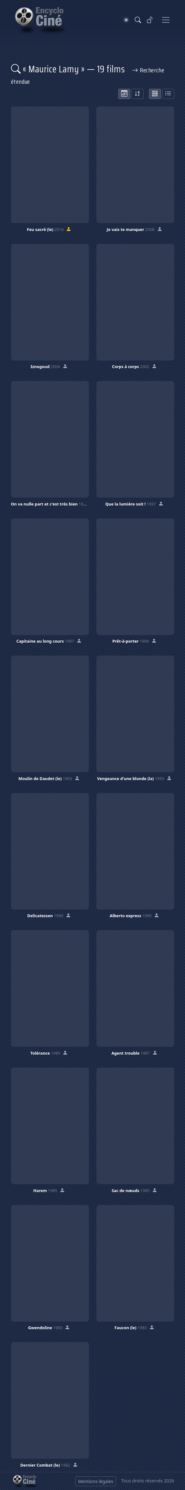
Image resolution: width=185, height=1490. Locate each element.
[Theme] (126, 20)
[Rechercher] (138, 20)
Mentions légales (96, 1481)
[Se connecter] (150, 20)
